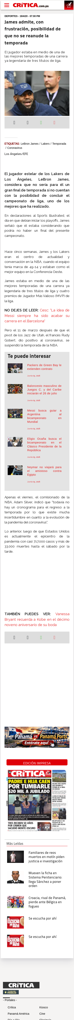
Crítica (12, 1007)
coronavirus (14, 147)
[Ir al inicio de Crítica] (31, 5)
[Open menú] (7, 5)
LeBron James (29, 143)
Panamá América (18, 1013)
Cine (42, 1013)
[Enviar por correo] (54, 123)
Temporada (59, 143)
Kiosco (43, 1007)
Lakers (45, 143)
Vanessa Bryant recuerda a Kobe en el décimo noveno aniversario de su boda (37, 619)
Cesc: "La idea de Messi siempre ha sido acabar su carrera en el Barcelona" (37, 315)
